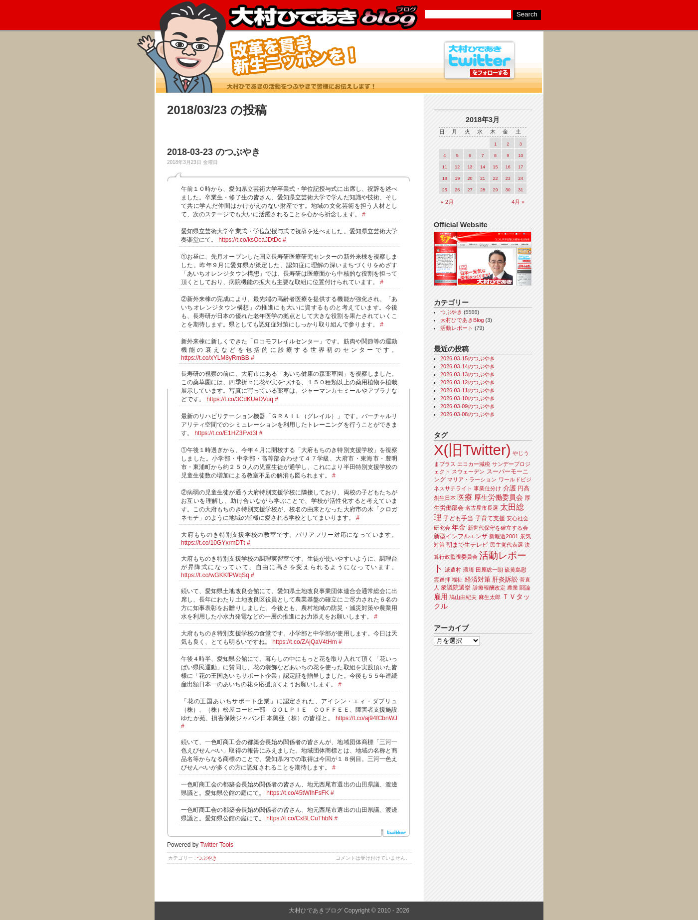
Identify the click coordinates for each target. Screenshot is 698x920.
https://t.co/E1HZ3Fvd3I (225, 433)
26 (457, 189)
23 (508, 178)
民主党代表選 (506, 545)
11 (444, 166)
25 (444, 189)
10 (520, 155)
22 (495, 178)
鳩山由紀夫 (463, 597)
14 (482, 166)
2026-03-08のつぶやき (467, 414)
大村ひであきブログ (323, 16)
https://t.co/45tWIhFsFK (297, 792)
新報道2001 (503, 536)
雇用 (441, 597)
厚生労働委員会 (498, 497)
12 (457, 166)
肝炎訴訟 (505, 579)
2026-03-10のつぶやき (467, 398)
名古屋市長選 (481, 508)
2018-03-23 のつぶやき (213, 152)
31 (520, 189)
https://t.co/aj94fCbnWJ (366, 718)
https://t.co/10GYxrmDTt (213, 542)
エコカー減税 (473, 464)
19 (457, 178)
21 (482, 178)
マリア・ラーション (472, 479)
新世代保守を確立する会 (498, 528)
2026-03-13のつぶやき (467, 374)
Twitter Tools (216, 844)
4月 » (518, 202)
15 (495, 166)
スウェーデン (468, 471)
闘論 (525, 588)
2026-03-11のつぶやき (467, 390)
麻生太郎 (490, 597)
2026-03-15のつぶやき (467, 358)
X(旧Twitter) (472, 450)
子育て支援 (490, 518)
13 (470, 166)
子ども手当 (458, 518)
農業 (512, 588)
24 (520, 178)
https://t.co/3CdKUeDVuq (239, 399)
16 (508, 166)
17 (520, 166)
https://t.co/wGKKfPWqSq (215, 575)
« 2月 (447, 202)
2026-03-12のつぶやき (467, 382)
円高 (523, 488)
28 (482, 189)
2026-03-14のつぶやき (467, 366)
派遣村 (453, 570)
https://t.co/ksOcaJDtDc (249, 239)
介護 (509, 488)
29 (495, 189)
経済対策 (478, 579)
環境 (468, 570)
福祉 (457, 580)
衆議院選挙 (456, 587)
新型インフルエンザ (461, 536)
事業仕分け (487, 488)
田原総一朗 (489, 570)
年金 (459, 527)
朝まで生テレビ (467, 544)
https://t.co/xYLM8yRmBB (215, 357)
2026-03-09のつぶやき (467, 406)
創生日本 (445, 498)
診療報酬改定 (489, 588)
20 (470, 178)
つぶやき (207, 858)
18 (444, 178)
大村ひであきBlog (462, 320)
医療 (464, 497)
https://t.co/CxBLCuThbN (299, 818)
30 (508, 189)
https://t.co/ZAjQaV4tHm (304, 641)
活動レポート (456, 328)
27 (470, 189)
